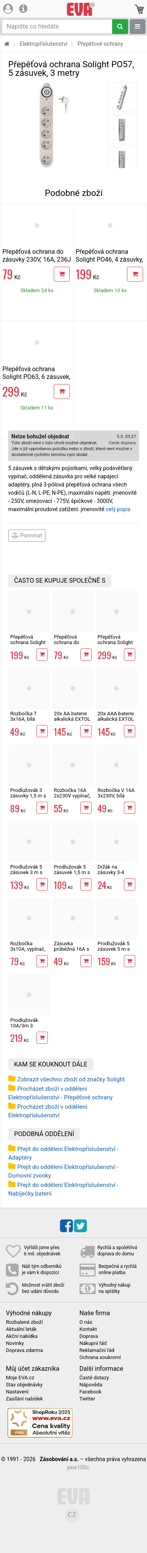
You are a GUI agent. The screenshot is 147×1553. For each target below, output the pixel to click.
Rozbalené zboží (24, 1322)
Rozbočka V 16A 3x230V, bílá (116, 793)
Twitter (87, 1399)
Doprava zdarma (24, 1350)
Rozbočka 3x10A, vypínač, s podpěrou (27, 949)
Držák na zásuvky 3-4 (111, 869)
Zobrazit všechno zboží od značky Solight (71, 1079)
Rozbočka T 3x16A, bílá (23, 716)
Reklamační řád (97, 1350)
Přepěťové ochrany (100, 44)
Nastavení (17, 1392)
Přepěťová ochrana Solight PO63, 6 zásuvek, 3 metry (36, 376)
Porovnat (27, 535)
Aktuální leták (21, 1329)
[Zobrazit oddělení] (137, 26)
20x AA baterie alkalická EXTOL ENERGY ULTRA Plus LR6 (72, 722)
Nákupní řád (93, 1343)
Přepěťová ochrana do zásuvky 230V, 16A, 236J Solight (36, 259)
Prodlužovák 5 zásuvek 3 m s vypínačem (26, 872)
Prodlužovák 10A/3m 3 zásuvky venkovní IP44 (26, 1028)
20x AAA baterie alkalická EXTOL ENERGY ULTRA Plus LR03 (116, 722)
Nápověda (91, 1385)
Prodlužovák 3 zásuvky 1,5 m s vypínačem (28, 795)
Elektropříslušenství (43, 44)
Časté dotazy (94, 1378)
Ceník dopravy (122, 442)
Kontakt (88, 1329)
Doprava (89, 1336)
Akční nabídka (22, 1336)
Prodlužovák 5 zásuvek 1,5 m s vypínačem (72, 872)
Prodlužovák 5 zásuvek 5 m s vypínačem (114, 949)
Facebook (91, 1392)
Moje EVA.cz (20, 1378)
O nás (86, 1322)
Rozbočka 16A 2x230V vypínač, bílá (72, 795)
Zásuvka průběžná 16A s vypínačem (71, 949)
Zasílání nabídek (24, 1399)
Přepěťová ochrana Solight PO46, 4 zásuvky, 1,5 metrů (109, 259)
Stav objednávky (24, 1385)
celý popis (118, 509)
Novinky (15, 1343)
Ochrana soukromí (100, 1357)
